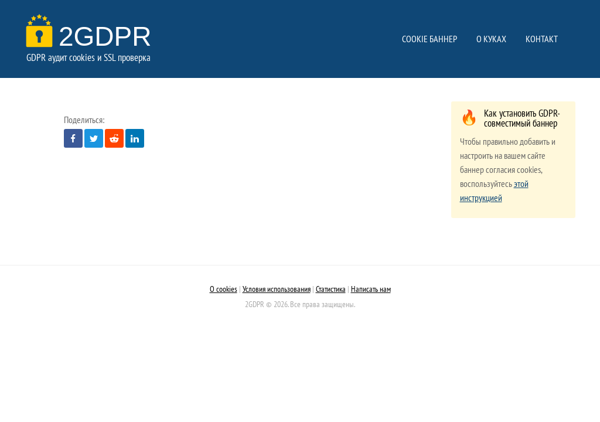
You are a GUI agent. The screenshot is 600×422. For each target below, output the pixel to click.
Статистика (331, 288)
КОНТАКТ (542, 39)
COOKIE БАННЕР (429, 39)
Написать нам (371, 288)
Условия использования (277, 288)
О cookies (223, 288)
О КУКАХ (491, 39)
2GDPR (92, 36)
